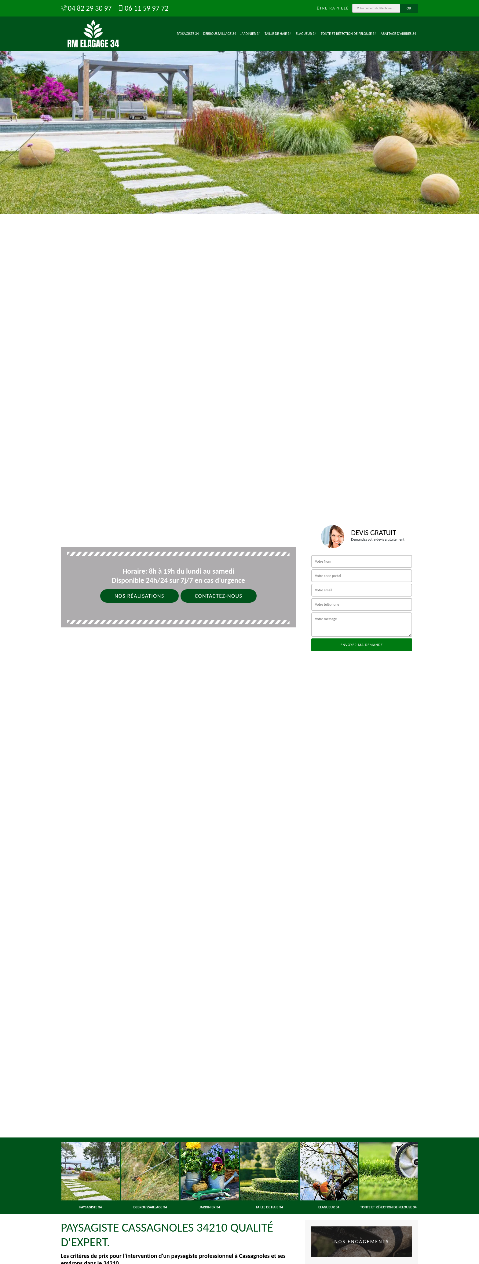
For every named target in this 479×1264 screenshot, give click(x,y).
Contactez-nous (219, 596)
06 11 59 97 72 (143, 8)
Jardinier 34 (250, 33)
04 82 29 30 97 (86, 8)
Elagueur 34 (306, 33)
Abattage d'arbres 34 (398, 33)
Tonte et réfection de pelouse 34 (348, 33)
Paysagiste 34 (188, 33)
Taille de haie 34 (278, 33)
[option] (239, 107)
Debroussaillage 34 (219, 33)
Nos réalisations (139, 596)
